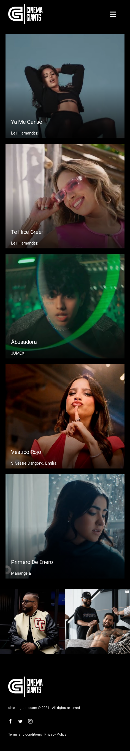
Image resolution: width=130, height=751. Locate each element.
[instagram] (30, 721)
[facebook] (10, 721)
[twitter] (20, 721)
